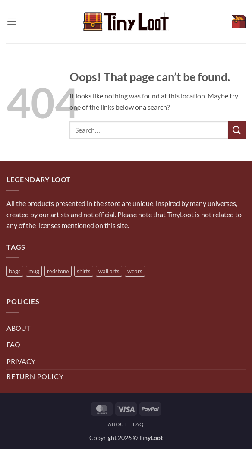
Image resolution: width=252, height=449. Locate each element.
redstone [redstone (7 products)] (58, 271)
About (117, 424)
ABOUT (18, 328)
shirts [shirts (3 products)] (84, 271)
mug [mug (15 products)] (33, 271)
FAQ (13, 344)
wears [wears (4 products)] (134, 271)
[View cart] (239, 21)
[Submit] (237, 129)
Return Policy (34, 376)
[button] (11, 21)
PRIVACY (20, 361)
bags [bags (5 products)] (15, 271)
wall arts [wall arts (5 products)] (109, 271)
